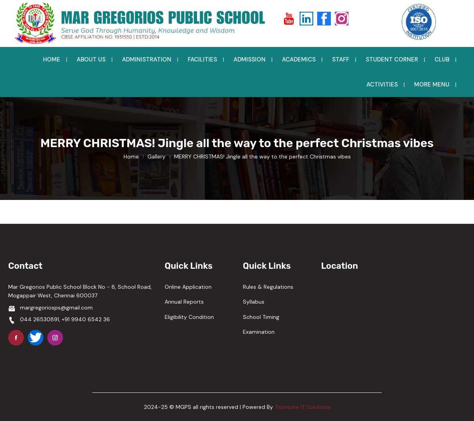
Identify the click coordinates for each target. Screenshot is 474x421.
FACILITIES (202, 59)
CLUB (441, 59)
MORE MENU (431, 84)
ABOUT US (91, 59)
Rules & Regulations (268, 286)
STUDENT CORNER (392, 59)
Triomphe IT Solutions (302, 406)
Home (131, 156)
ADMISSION (249, 59)
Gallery (156, 156)
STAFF (340, 59)
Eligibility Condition (189, 316)
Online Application (188, 286)
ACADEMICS (299, 59)
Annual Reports (184, 301)
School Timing (261, 316)
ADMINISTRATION (146, 59)
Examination (259, 331)
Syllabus (253, 301)
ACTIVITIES (382, 84)
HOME (51, 59)
